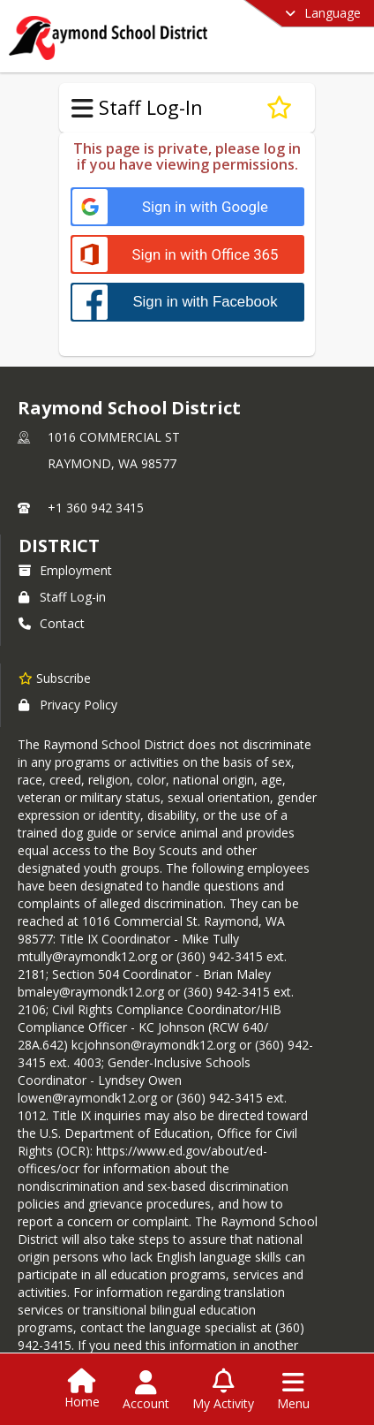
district (59, 545)
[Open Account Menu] (146, 1390)
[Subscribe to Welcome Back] (279, 108)
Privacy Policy (68, 704)
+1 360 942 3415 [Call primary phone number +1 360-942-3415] (96, 507)
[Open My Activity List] (223, 1390)
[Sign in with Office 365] (187, 254)
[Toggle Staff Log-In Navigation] (82, 108)
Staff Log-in (62, 596)
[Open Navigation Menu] (293, 1390)
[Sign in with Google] (187, 207)
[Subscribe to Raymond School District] (55, 677)
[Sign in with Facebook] (187, 301)
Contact (52, 623)
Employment (65, 570)
